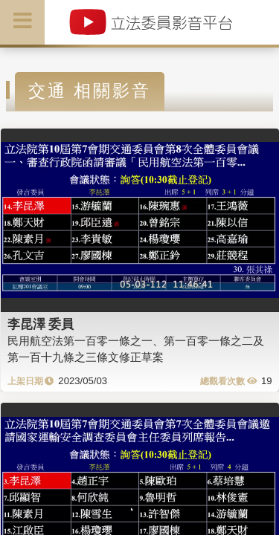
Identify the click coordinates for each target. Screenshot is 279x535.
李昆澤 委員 (40, 324)
